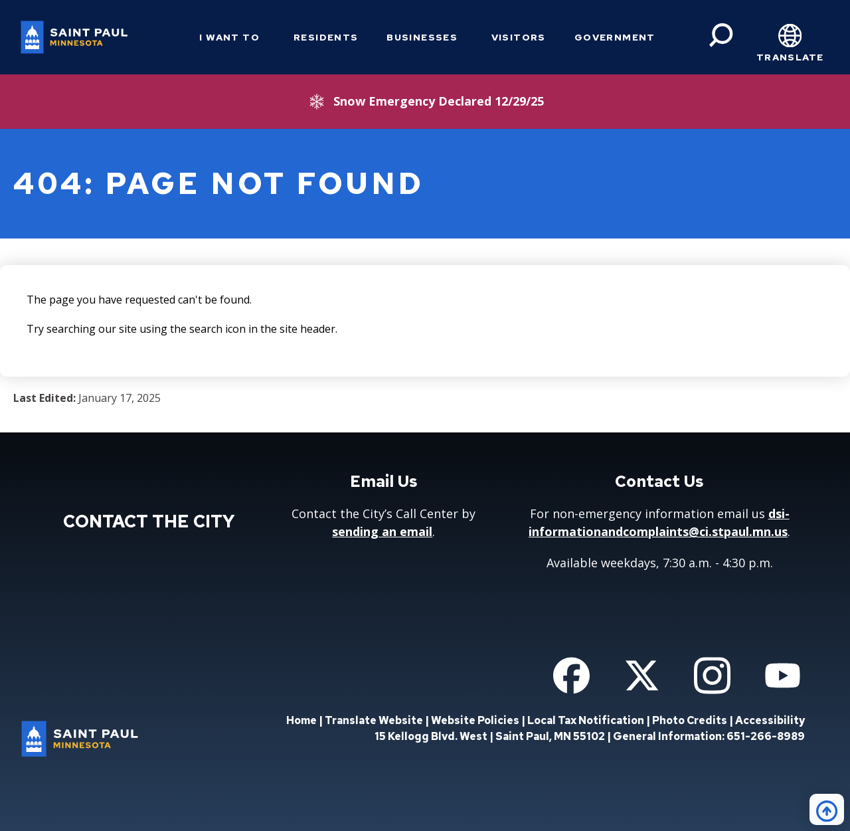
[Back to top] (826, 809)
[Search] (721, 35)
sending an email (382, 531)
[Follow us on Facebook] (571, 675)
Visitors (518, 37)
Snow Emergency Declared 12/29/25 (438, 101)
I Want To (229, 37)
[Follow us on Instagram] (712, 675)
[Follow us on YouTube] (782, 675)
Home (301, 720)
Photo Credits (689, 720)
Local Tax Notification (585, 720)
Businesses (422, 37)
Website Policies (475, 720)
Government (614, 37)
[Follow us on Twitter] (642, 675)
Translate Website (374, 720)
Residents (326, 37)
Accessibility (770, 720)
